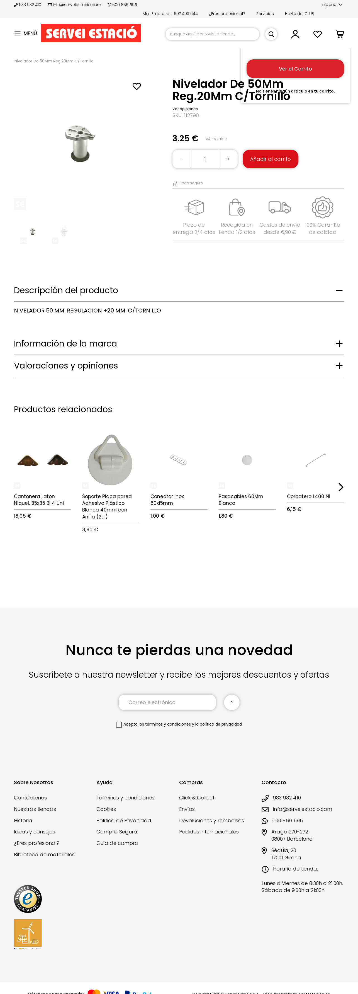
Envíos (187, 809)
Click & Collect (197, 797)
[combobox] (212, 34)
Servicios (265, 13)
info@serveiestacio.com (74, 5)
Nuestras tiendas (35, 809)
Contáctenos (30, 797)
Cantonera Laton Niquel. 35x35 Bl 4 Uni (39, 499)
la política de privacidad (218, 724)
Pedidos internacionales (209, 831)
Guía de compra (117, 843)
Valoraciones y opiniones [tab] (66, 366)
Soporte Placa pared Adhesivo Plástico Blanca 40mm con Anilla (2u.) (107, 506)
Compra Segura (116, 831)
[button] (332, 5)
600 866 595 (122, 5)
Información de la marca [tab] (65, 344)
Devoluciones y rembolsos (211, 820)
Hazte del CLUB (299, 13)
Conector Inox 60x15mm (167, 499)
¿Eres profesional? (227, 13)
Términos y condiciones (125, 797)
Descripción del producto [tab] (66, 290)
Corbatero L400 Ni (308, 496)
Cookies (106, 809)
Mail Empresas (157, 13)
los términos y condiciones (165, 724)
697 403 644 (186, 13)
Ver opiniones (185, 108)
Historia (23, 820)
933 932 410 (28, 5)
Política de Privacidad (123, 820)
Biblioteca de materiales (44, 854)
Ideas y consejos (34, 831)
